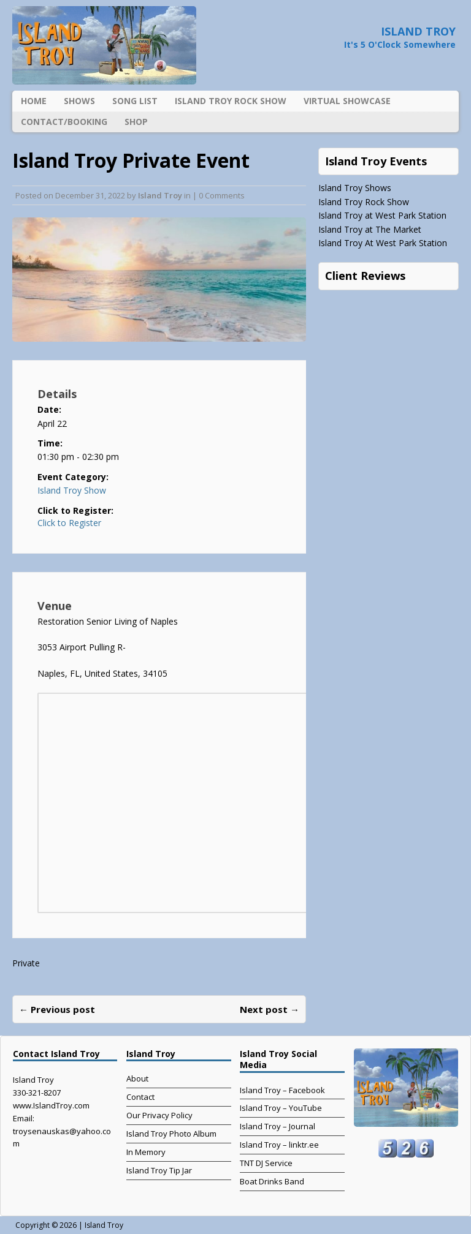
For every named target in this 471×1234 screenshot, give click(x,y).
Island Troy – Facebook (282, 1090)
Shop (136, 121)
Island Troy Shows (354, 188)
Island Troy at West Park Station (382, 215)
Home (34, 101)
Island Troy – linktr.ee (279, 1144)
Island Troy (160, 195)
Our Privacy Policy (159, 1115)
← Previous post (57, 1009)
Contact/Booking (64, 121)
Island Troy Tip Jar (159, 1170)
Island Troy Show (71, 490)
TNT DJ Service (266, 1162)
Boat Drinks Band (272, 1181)
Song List (135, 101)
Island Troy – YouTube (281, 1107)
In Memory (146, 1151)
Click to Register (69, 523)
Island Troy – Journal (277, 1126)
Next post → (269, 1009)
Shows (79, 101)
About (137, 1078)
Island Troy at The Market (369, 229)
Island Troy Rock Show (230, 101)
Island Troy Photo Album (171, 1133)
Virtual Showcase (347, 101)
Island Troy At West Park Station (382, 243)
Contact (140, 1096)
